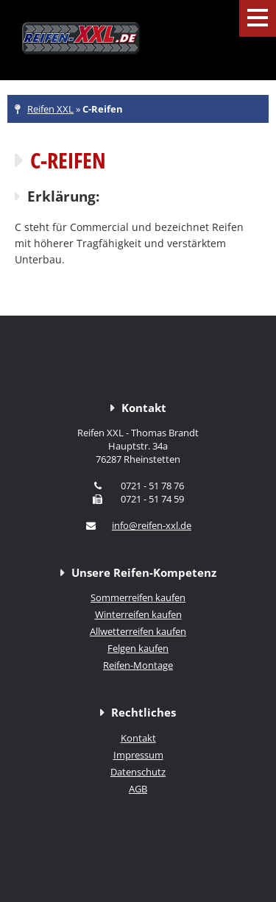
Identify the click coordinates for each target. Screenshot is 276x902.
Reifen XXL (50, 109)
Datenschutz (138, 771)
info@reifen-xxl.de (151, 525)
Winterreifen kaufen (138, 614)
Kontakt (138, 738)
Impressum (138, 754)
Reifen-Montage (138, 665)
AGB (138, 788)
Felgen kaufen (138, 648)
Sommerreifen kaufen (138, 597)
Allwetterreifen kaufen (138, 631)
